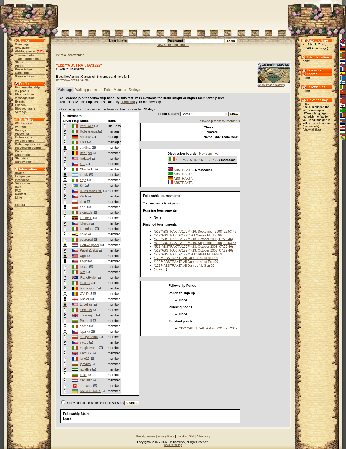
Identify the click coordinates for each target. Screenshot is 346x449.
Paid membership (27, 87)
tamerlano (87, 229)
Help (18, 187)
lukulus (85, 223)
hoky (83, 234)
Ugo (83, 256)
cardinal (85, 148)
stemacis (86, 212)
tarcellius (86, 304)
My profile (22, 91)
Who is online (25, 140)
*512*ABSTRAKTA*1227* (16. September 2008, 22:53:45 (195, 243)
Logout (20, 204)
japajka (85, 332)
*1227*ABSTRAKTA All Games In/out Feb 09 (186, 262)
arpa (83, 180)
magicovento (89, 348)
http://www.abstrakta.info (72, 79)
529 (82, 164)
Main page (22, 44)
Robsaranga (88, 131)
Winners (21, 126)
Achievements (25, 161)
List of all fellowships (69, 55)
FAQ (18, 190)
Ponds (19, 65)
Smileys (134, 90)
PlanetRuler (88, 277)
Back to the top (173, 445)
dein (83, 202)
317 (40, 51)
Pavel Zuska (89, 250)
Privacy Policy (166, 436)
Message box (24, 98)
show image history (271, 85)
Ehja (83, 142)
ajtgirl (84, 261)
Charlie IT (87, 169)
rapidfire (85, 369)
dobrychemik (89, 337)
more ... (160, 269)
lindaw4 (85, 158)
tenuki (84, 175)
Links (19, 197)
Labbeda (86, 218)
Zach (83, 196)
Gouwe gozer (89, 245)
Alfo (82, 272)
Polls (18, 151)
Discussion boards (28, 147)
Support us (23, 183)
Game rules (23, 72)
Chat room (22, 154)
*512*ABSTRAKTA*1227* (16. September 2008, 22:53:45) (195, 231)
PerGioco (86, 126)
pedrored (86, 240)
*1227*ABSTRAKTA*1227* (195, 160)
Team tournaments (28, 58)
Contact (20, 194)
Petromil (86, 321)
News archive (209, 154)
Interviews (22, 179)
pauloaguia (311, 126)
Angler (84, 299)
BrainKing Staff (186, 436)
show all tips (312, 129)
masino (85, 283)
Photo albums (25, 94)
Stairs (19, 62)
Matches (120, 90)
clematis (86, 310)
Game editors (24, 76)
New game (22, 47)
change (322, 48)
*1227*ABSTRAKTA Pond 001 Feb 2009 (208, 328)
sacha (84, 326)
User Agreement (145, 436)
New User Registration (173, 45)
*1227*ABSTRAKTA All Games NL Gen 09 (184, 266)
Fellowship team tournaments (219, 121)
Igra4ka (85, 364)
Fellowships (23, 137)
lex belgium (88, 288)
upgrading (128, 102)
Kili (82, 185)
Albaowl (85, 137)
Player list (22, 133)
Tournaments (24, 55)
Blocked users (25, 108)
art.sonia (86, 386)
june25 (84, 359)
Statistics (21, 158)
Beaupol (86, 153)
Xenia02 (86, 380)
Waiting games (25, 51)
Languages (23, 176)
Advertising (203, 436)
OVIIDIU (86, 294)
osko (83, 375)
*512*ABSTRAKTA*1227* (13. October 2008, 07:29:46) (193, 239)
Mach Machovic (91, 191)
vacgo (84, 342)
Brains (19, 172)
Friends (20, 105)
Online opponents (28, 144)
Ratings (20, 130)
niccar (84, 267)
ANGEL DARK (90, 391)
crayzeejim (87, 315)
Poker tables (24, 69)
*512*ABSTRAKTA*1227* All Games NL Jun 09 (188, 235)
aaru (83, 207)
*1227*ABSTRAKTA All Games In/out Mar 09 (186, 258)
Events (20, 101)
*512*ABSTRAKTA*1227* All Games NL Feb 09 (188, 254)
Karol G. (86, 353)
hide (306, 103)
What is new (23, 123)
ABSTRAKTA (183, 170)
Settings (21, 112)
